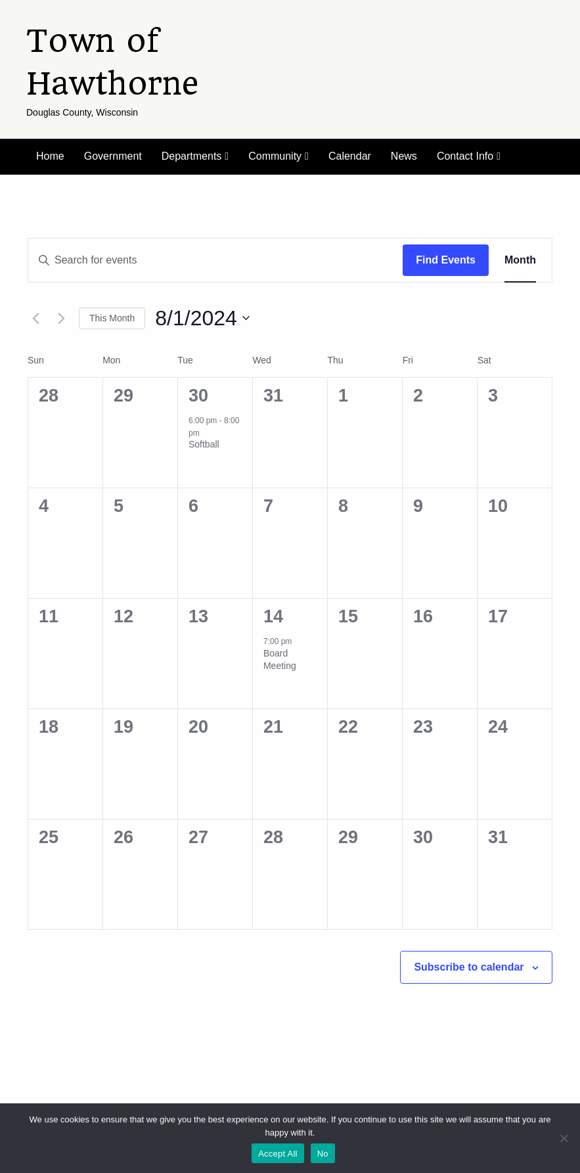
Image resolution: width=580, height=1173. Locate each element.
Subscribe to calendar (469, 967)
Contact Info (465, 156)
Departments (192, 156)
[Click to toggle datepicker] (202, 318)
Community (274, 156)
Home (50, 156)
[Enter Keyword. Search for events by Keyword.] (215, 260)
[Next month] (61, 318)
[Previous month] (35, 318)
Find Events (446, 259)
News (404, 156)
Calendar (349, 156)
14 (273, 616)
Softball (204, 444)
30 (198, 395)
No (322, 1154)
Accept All (278, 1154)
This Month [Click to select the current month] (112, 318)
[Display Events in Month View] (520, 260)
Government (113, 156)
